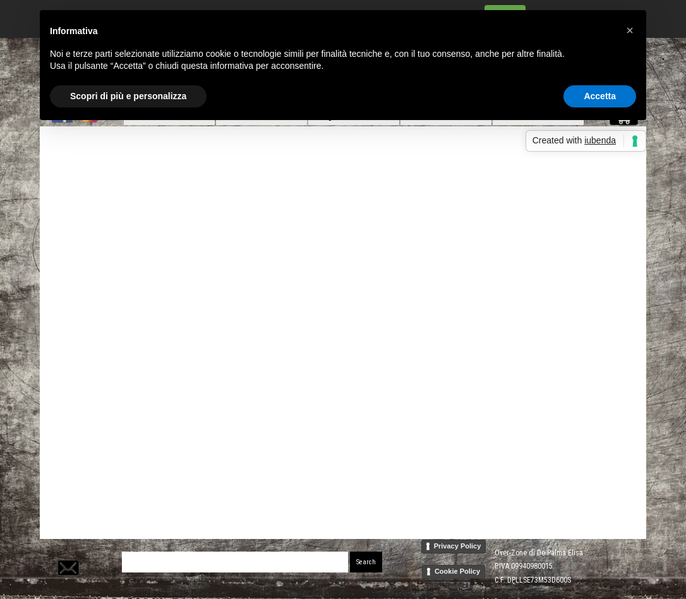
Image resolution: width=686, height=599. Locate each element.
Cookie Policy (457, 571)
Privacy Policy (457, 546)
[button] (67, 552)
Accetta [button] (600, 96)
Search (366, 562)
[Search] (235, 562)
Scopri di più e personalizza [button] (128, 96)
